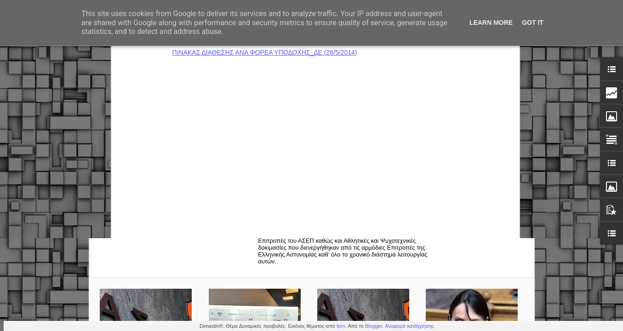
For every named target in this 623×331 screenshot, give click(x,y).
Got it (532, 22)
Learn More (491, 22)
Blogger (373, 326)
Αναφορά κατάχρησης (409, 326)
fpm (341, 326)
